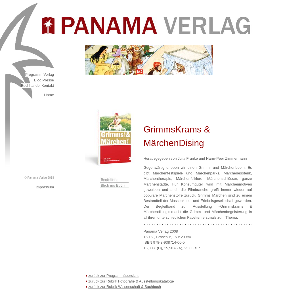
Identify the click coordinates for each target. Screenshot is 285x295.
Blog (37, 80)
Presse (48, 80)
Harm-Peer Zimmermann (226, 158)
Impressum (45, 187)
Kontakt (47, 85)
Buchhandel (31, 85)
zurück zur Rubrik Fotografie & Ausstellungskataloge (131, 281)
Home (49, 95)
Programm (34, 74)
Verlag (48, 74)
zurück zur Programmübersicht (113, 275)
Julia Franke (188, 158)
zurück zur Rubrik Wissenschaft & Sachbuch (124, 287)
